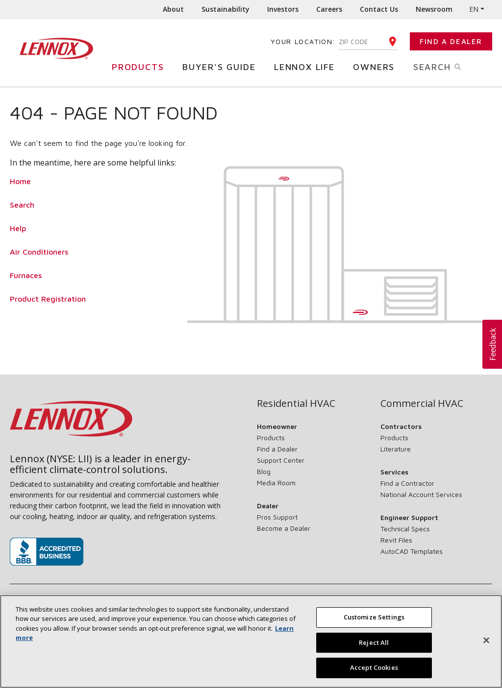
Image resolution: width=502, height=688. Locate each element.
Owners (376, 66)
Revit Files (396, 540)
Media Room (276, 482)
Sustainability (225, 9)
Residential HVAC (296, 403)
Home (20, 181)
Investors (283, 9)
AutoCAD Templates (411, 551)
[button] (492, 344)
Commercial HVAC (421, 403)
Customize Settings (374, 621)
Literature (395, 449)
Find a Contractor (407, 483)
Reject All (374, 646)
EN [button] (473, 9)
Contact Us (379, 9)
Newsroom (434, 9)
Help (18, 228)
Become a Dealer (283, 528)
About (173, 9)
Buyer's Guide (221, 66)
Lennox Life (307, 66)
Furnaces (26, 275)
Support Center (280, 460)
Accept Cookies (374, 672)
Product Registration (48, 298)
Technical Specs (405, 528)
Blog (264, 471)
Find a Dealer (451, 41)
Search (447, 66)
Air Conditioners (39, 251)
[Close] (486, 645)
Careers (329, 9)
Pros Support (277, 517)
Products (140, 66)
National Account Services (421, 494)
